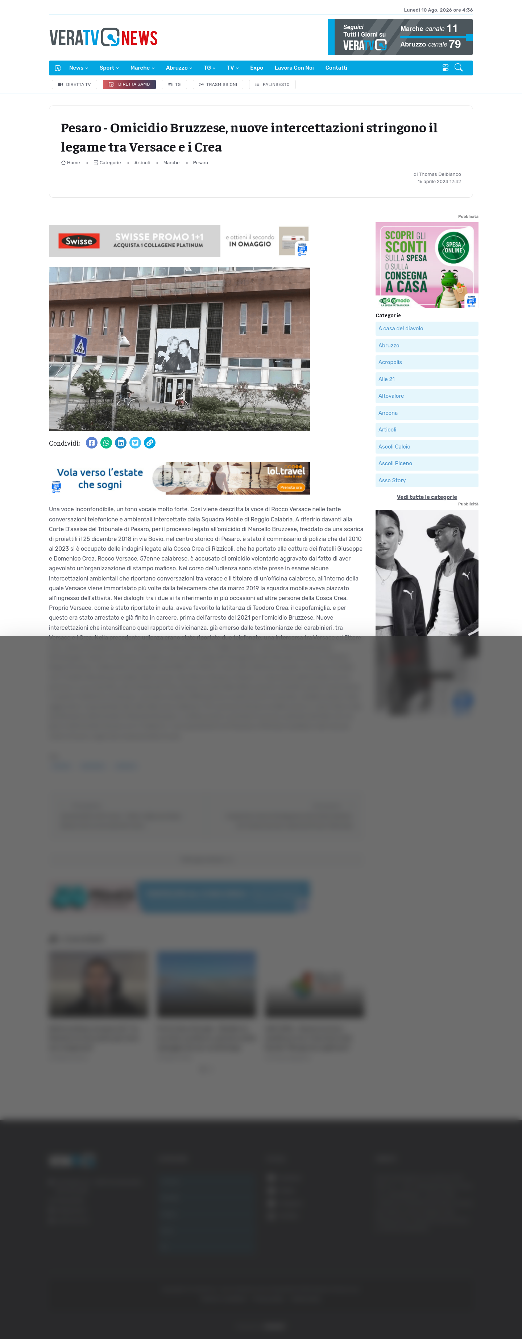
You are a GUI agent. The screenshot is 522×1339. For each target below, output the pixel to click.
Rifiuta (448, 1268)
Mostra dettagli (395, 1313)
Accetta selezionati (448, 1244)
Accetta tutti (448, 1221)
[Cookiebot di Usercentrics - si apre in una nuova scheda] (61, 1313)
